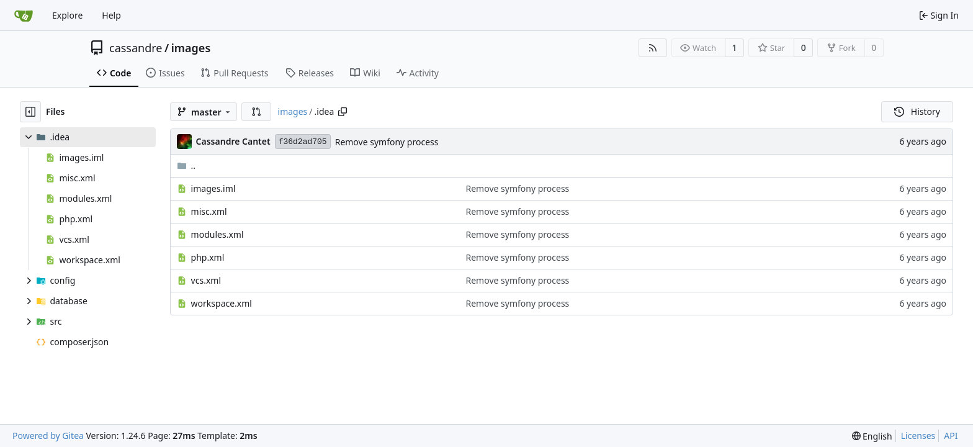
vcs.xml (206, 280)
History (917, 111)
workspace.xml (221, 303)
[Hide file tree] (30, 111)
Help (111, 15)
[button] (256, 111)
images (191, 48)
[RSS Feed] (653, 47)
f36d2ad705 (303, 142)
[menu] (872, 436)
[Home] (23, 15)
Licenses (918, 435)
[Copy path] (342, 111)
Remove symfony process (387, 142)
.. (186, 165)
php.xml (208, 257)
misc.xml (209, 211)
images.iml (213, 188)
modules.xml (217, 234)
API (950, 435)
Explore (67, 15)
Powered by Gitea (48, 435)
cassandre (136, 48)
